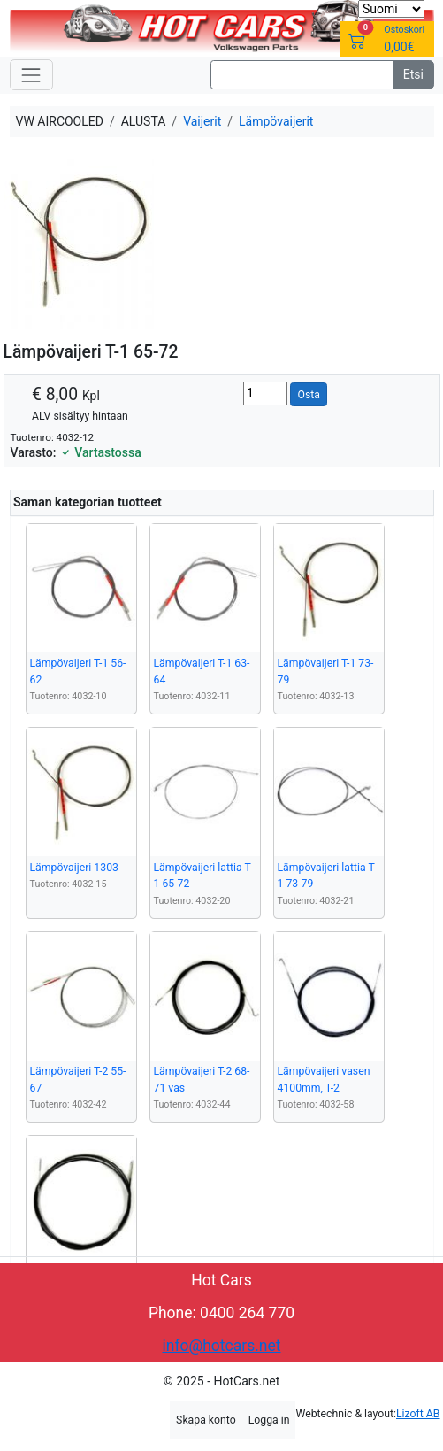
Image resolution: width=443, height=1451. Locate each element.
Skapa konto (206, 1420)
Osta (308, 395)
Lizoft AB (417, 1414)
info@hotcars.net (222, 1346)
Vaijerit (202, 121)
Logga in (269, 1420)
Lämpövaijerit (276, 121)
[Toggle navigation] (31, 74)
